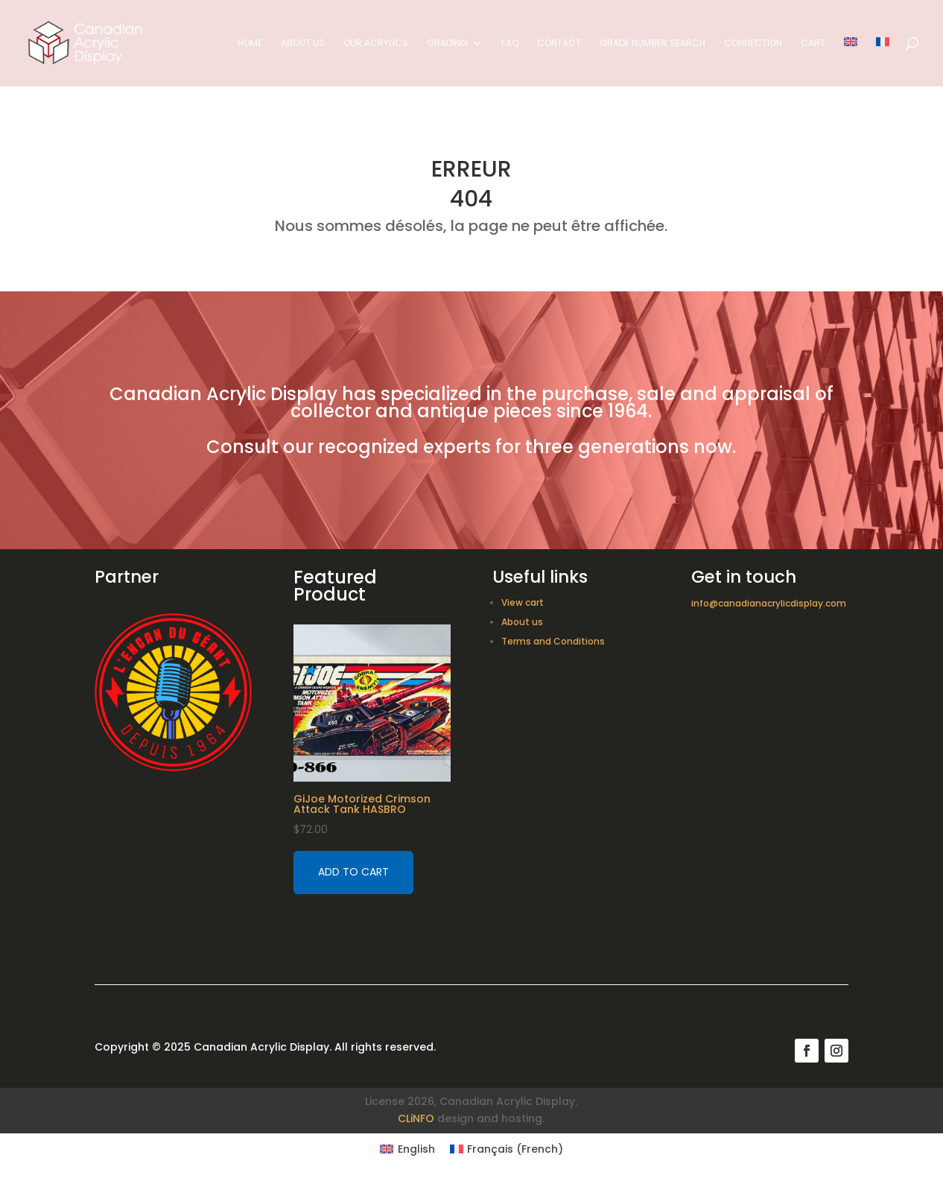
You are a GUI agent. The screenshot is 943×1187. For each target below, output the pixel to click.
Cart (813, 43)
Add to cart (353, 871)
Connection (753, 43)
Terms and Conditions (553, 641)
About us (303, 43)
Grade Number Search (652, 43)
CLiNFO (416, 1118)
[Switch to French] (882, 61)
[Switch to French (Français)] (506, 1149)
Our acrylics (375, 43)
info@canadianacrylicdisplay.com (768, 603)
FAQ (509, 43)
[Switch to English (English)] (407, 1149)
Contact (559, 43)
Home (250, 43)
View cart (522, 602)
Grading (447, 43)
